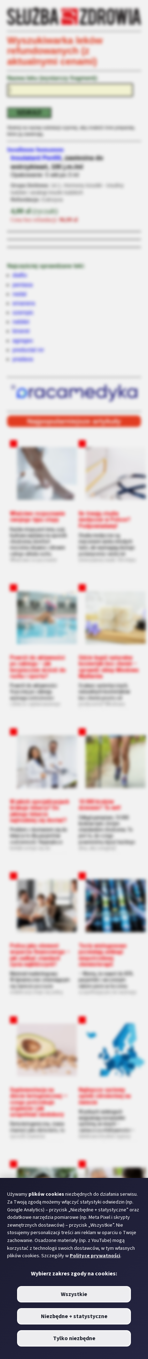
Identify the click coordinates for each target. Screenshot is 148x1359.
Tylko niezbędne (74, 1338)
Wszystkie (74, 1294)
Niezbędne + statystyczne (74, 1316)
